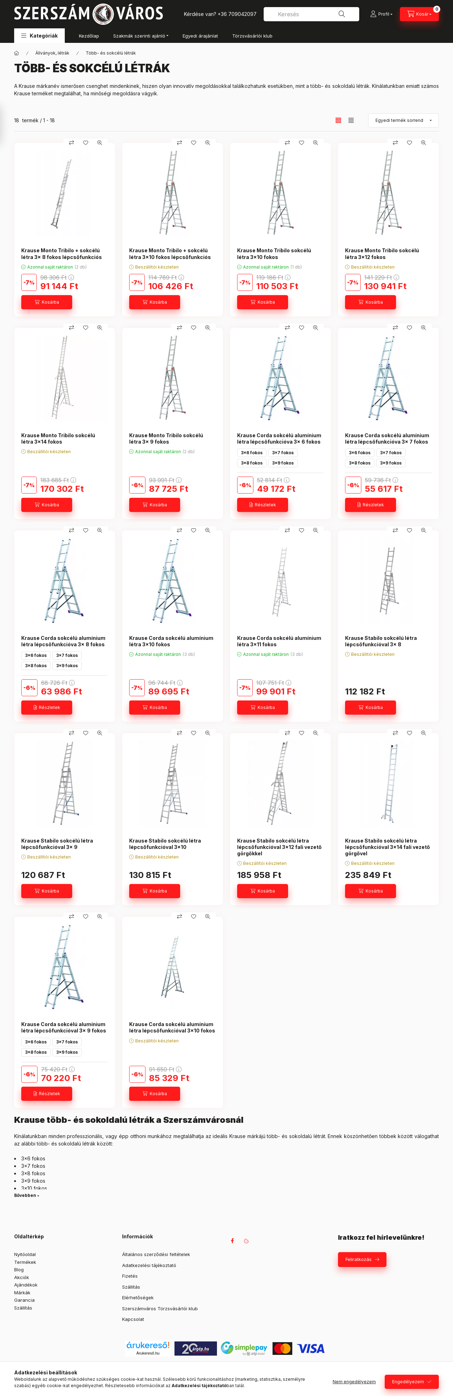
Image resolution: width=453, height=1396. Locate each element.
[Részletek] (262, 505)
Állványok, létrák (52, 53)
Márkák (22, 1292)
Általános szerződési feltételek (156, 1254)
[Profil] (381, 14)
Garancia (24, 1300)
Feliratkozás (358, 1259)
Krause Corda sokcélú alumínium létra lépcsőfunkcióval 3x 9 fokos (63, 1027)
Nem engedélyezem (354, 1381)
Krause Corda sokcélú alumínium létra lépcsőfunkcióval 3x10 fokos (172, 1027)
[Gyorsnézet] (100, 143)
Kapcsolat (133, 1319)
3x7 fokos (283, 452)
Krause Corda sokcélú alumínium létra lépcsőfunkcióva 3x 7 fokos (387, 438)
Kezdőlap (89, 36)
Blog (19, 1269)
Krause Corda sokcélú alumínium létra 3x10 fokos (171, 641)
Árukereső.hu (147, 1353)
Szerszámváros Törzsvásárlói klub (160, 1308)
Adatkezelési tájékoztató (149, 1265)
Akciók (21, 1277)
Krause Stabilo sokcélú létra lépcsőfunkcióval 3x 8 (381, 641)
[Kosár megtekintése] (419, 14)
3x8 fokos (252, 463)
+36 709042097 (237, 14)
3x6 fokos (252, 452)
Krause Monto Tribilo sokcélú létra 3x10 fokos (274, 253)
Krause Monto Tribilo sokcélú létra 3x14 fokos (58, 438)
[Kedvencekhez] (86, 143)
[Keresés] (342, 14)
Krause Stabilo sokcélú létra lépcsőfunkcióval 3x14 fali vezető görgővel (387, 847)
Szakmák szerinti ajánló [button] (139, 36)
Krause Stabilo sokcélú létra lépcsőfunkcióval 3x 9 (57, 844)
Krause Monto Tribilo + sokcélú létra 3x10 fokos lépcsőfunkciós (170, 253)
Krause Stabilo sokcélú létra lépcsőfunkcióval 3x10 (165, 844)
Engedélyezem (408, 1381)
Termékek (25, 1262)
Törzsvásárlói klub (252, 36)
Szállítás (23, 1308)
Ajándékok (26, 1285)
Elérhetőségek (138, 1297)
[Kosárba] (46, 302)
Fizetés (130, 1276)
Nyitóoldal (25, 1254)
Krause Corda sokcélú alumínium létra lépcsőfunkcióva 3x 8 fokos (63, 641)
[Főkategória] (16, 53)
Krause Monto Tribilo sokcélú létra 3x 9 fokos (166, 438)
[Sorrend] (403, 120)
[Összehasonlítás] (71, 143)
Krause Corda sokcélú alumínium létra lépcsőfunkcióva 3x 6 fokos (279, 438)
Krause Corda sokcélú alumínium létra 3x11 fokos (279, 641)
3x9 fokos (283, 463)
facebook (232, 1241)
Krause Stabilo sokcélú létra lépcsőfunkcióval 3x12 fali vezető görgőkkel (279, 847)
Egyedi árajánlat (200, 36)
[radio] (351, 120)
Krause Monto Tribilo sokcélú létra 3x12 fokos (382, 253)
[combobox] (311, 14)
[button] (39, 35)
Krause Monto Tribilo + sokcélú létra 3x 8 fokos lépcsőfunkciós (61, 253)
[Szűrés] (7, 125)
